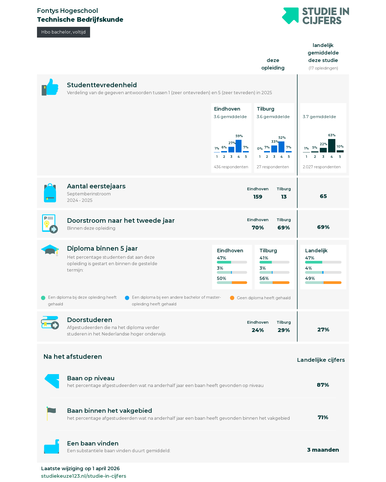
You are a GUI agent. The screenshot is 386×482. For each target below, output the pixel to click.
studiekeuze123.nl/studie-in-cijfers (83, 476)
